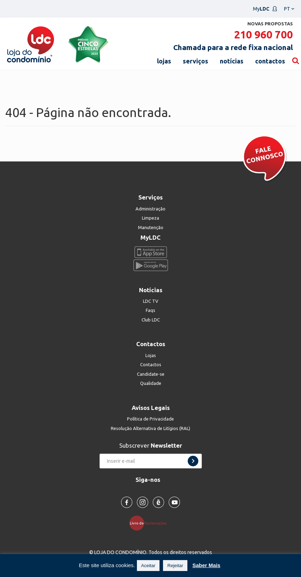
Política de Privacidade (150, 418)
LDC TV (150, 301)
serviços (195, 61)
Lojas (150, 355)
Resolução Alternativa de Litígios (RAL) (150, 428)
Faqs (150, 310)
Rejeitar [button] (175, 565)
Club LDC (151, 319)
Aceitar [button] (148, 565)
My (265, 9)
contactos (270, 61)
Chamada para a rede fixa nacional (233, 47)
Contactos (150, 364)
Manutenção (150, 227)
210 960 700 (263, 35)
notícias (231, 61)
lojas (164, 61)
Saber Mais (206, 565)
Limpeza (150, 217)
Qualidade (150, 383)
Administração (150, 208)
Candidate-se (150, 374)
